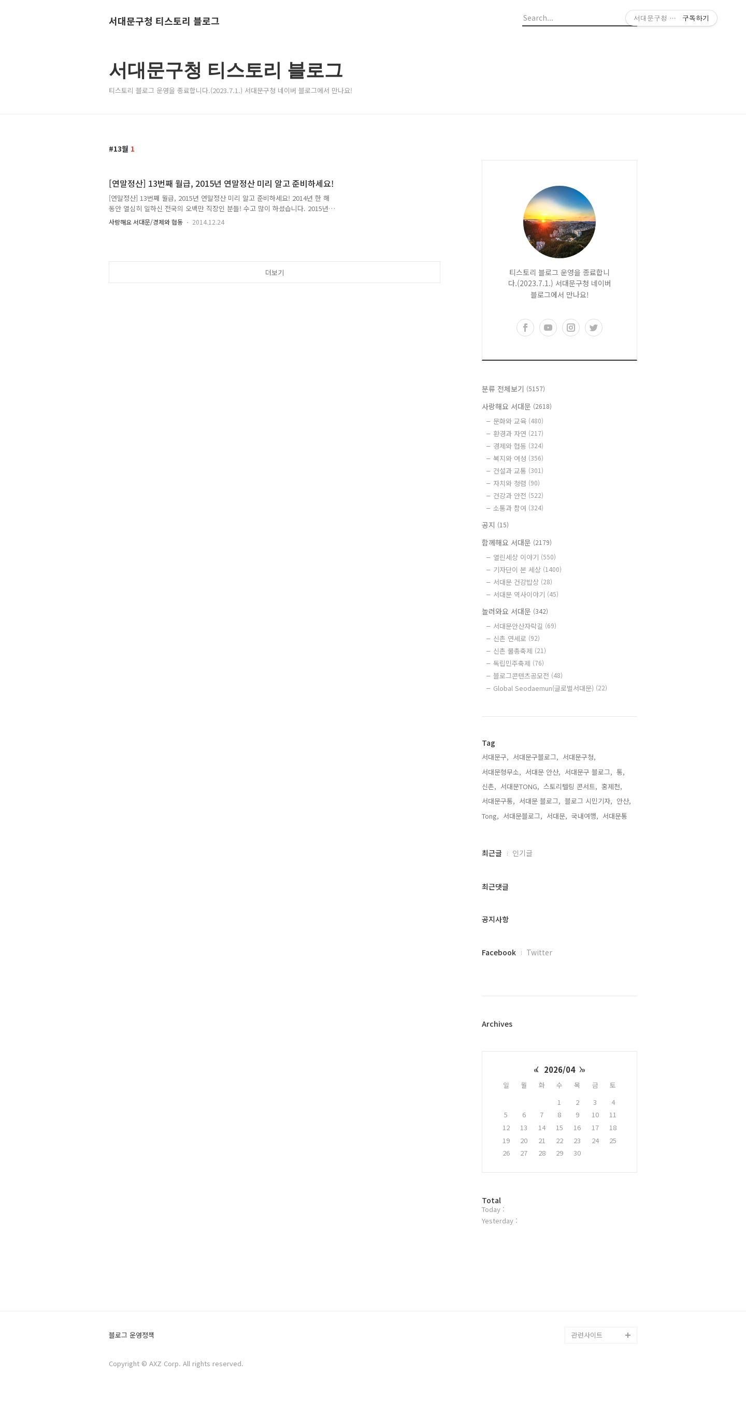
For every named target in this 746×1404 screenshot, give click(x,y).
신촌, (489, 786)
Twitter (539, 952)
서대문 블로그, (540, 801)
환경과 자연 (518, 433)
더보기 (274, 272)
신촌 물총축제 (519, 651)
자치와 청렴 (516, 483)
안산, (623, 801)
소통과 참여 (518, 508)
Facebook (499, 952)
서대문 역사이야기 (525, 594)
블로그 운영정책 (131, 1335)
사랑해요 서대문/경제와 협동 (146, 221)
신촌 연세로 (516, 638)
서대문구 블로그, (588, 772)
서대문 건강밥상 (522, 582)
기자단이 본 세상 (527, 569)
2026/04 (559, 1069)
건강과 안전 (518, 495)
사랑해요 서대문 (517, 406)
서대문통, (615, 816)
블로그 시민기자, (588, 801)
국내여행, (584, 816)
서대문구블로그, (535, 757)
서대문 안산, (543, 772)
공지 (495, 525)
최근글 (492, 853)
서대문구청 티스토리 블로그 (164, 21)
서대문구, (495, 757)
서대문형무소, (501, 772)
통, (620, 772)
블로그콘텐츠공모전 (528, 676)
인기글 (522, 853)
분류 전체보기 (513, 388)
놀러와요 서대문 (515, 611)
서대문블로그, (522, 816)
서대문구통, (498, 801)
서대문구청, (579, 757)
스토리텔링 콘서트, (570, 786)
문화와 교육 (518, 421)
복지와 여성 (518, 458)
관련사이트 (586, 1335)
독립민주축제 (518, 663)
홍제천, (611, 786)
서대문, (557, 816)
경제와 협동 (518, 446)
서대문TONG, (519, 786)
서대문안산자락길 (524, 626)
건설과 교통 (518, 471)
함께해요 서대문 (517, 542)
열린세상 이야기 (524, 557)
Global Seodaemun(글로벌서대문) (550, 688)
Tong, (490, 816)
